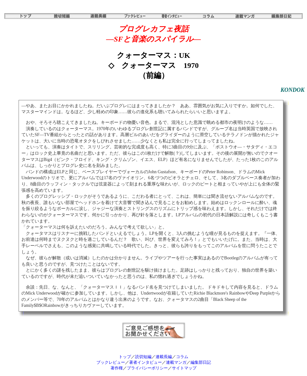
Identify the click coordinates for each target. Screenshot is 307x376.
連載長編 (164, 356)
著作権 (117, 368)
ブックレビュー (110, 362)
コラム (182, 356)
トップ (125, 356)
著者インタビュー (145, 362)
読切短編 (143, 356)
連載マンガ (176, 362)
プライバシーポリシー (147, 368)
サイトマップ (184, 368)
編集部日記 (200, 362)
